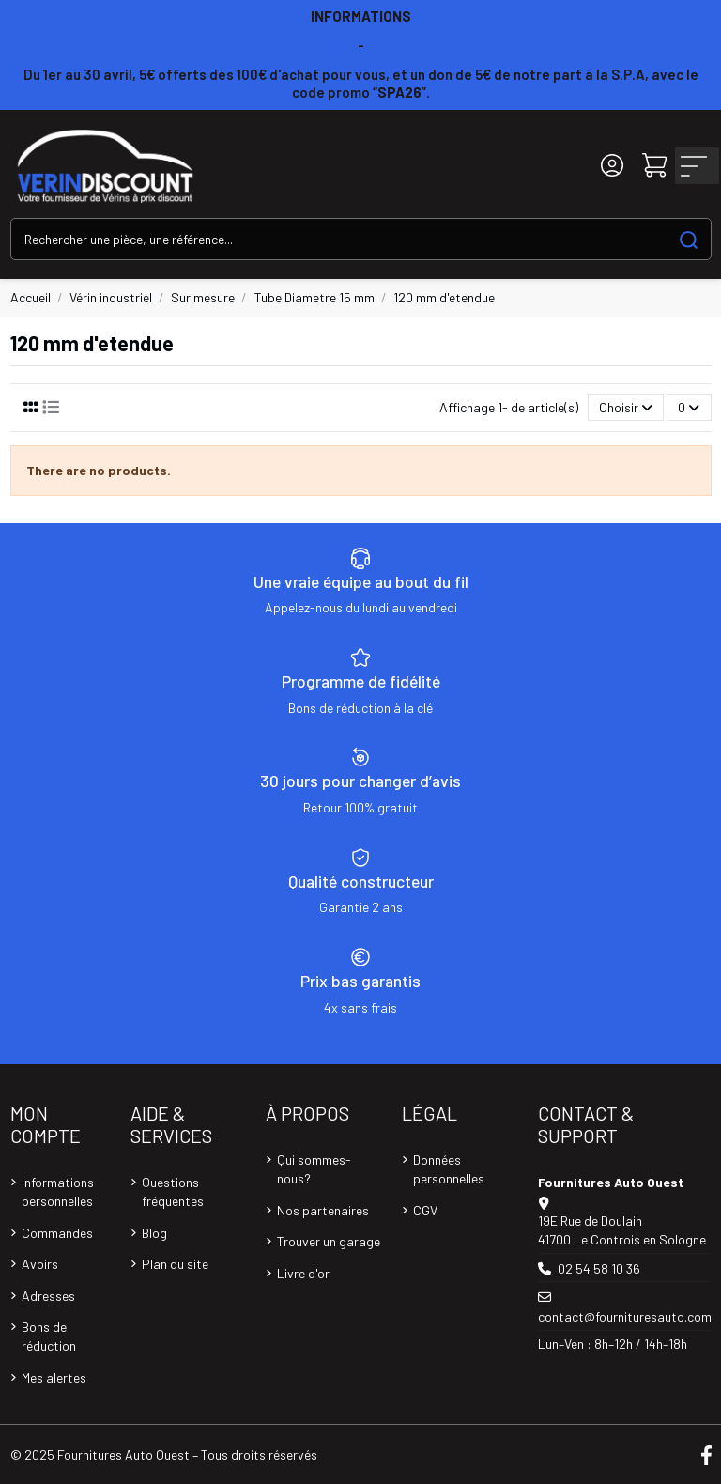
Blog (154, 1233)
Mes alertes (54, 1377)
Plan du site (175, 1264)
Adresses (48, 1296)
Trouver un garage (328, 1241)
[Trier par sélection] (626, 408)
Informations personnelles (58, 1191)
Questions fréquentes (173, 1191)
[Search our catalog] (689, 239)
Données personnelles (448, 1169)
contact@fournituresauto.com (625, 1316)
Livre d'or (303, 1273)
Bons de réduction (49, 1336)
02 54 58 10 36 (599, 1268)
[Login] (612, 166)
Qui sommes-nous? (314, 1169)
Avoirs (40, 1264)
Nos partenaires (323, 1210)
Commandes (57, 1233)
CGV (425, 1210)
